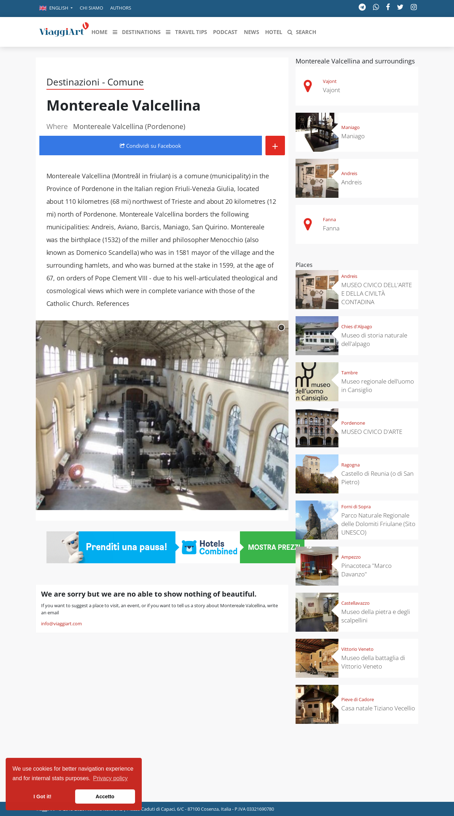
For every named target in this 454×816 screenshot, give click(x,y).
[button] (56, 8)
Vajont (330, 81)
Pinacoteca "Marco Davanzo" (366, 569)
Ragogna (350, 465)
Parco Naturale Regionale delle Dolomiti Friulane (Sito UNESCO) (378, 523)
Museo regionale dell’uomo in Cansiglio (377, 385)
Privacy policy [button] (110, 778)
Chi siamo (91, 8)
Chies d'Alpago (356, 326)
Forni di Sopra (356, 506)
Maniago (350, 127)
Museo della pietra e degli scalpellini (375, 616)
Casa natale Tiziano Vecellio (378, 708)
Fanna (329, 219)
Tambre (349, 372)
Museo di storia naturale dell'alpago (374, 339)
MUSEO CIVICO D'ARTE (371, 431)
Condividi (150, 145)
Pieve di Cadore (357, 699)
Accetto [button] (105, 796)
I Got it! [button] (42, 796)
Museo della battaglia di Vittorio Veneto (373, 662)
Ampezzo (351, 557)
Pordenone (353, 423)
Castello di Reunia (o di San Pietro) (377, 477)
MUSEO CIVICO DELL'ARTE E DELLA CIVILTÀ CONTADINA (376, 293)
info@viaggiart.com (61, 623)
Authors (120, 8)
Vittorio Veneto (357, 649)
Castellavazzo (355, 603)
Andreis (349, 173)
